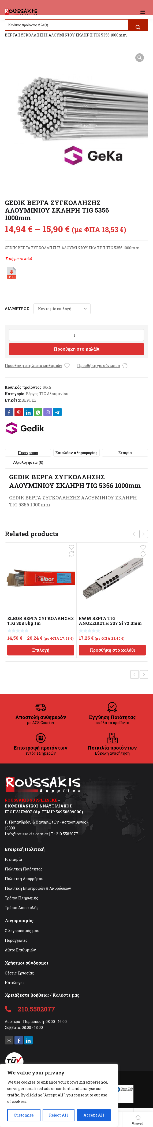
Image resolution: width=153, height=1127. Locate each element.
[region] (59, 1095)
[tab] (28, 453)
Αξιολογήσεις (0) (28, 462)
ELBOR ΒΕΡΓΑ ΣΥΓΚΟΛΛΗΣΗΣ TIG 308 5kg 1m (40, 621)
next (143, 534)
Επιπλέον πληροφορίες (76, 452)
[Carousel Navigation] (139, 534)
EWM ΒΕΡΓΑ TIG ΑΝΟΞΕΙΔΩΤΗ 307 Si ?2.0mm (110, 621)
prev (134, 534)
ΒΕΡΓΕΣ (28, 400)
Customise (24, 1115)
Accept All (93, 1115)
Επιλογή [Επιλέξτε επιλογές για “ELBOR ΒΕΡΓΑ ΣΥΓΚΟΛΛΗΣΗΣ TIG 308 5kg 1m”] (40, 650)
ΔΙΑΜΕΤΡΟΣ (17, 308)
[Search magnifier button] (138, 27)
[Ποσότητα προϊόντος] (76, 335)
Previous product (134, 674)
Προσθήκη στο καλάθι (76, 349)
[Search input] (67, 25)
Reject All (58, 1115)
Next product (144, 674)
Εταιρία (125, 452)
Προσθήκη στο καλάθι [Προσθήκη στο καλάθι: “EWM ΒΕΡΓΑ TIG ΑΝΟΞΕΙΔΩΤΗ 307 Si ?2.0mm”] (112, 650)
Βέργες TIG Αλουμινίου (47, 393)
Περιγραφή (28, 452)
